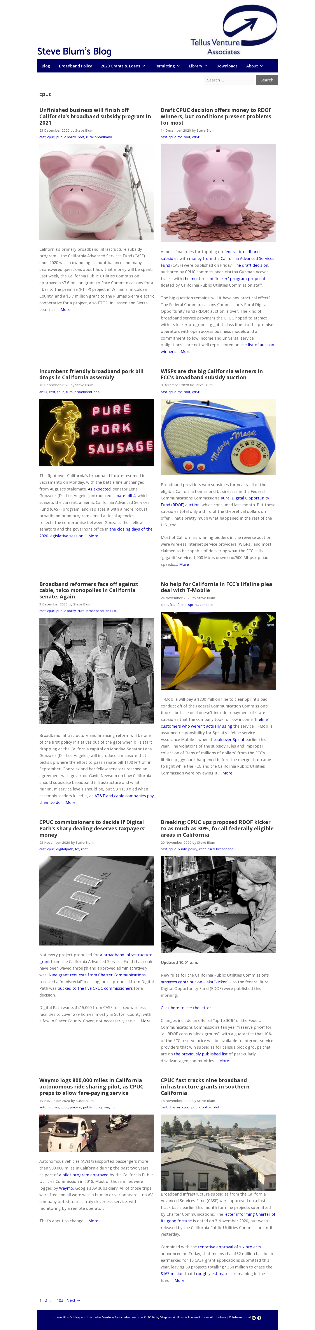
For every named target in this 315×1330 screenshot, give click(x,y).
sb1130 (111, 611)
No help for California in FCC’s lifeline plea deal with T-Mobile (216, 587)
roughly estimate (212, 1273)
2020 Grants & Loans (125, 65)
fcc (180, 137)
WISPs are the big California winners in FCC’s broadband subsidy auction (212, 374)
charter (174, 1107)
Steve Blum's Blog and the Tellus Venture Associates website (98, 1317)
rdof (81, 137)
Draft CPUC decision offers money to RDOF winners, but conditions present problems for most (216, 116)
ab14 (43, 392)
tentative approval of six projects (229, 1246)
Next (73, 1300)
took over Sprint (229, 739)
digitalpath (64, 849)
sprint (193, 604)
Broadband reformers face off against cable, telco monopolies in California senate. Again (88, 590)
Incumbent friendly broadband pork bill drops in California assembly (91, 374)
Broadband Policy (75, 66)
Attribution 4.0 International (236, 1317)
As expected (99, 489)
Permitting (169, 65)
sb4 (97, 392)
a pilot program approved (83, 1174)
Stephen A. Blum (172, 1317)
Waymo (66, 1188)
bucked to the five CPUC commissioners (95, 988)
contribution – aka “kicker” (194, 981)
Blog (46, 66)
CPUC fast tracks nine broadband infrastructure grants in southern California (205, 1086)
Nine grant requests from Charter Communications (97, 974)
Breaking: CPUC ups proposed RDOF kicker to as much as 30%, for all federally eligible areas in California (217, 828)
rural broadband (99, 137)
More (65, 309)
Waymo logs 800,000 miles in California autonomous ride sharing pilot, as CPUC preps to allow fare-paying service (91, 1086)
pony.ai (75, 1107)
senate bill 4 (123, 495)
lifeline (181, 604)
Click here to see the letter (186, 1007)
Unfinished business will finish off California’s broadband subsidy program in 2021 (95, 116)
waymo (110, 1107)
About (257, 65)
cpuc (50, 137)
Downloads (227, 66)
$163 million (172, 1273)
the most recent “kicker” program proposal (224, 278)
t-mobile (206, 604)
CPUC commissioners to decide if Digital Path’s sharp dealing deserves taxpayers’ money (92, 828)
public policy (66, 137)
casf (42, 137)
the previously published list (201, 1054)
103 (60, 1300)
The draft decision (251, 265)
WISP (196, 137)
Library (200, 65)
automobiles (49, 1107)
